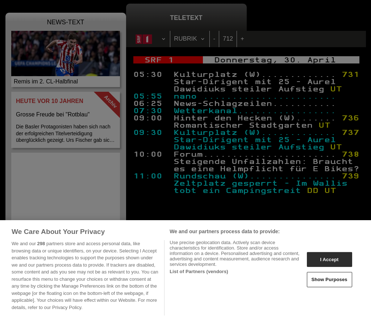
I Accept (329, 262)
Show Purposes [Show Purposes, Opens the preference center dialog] (329, 282)
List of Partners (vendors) (199, 274)
